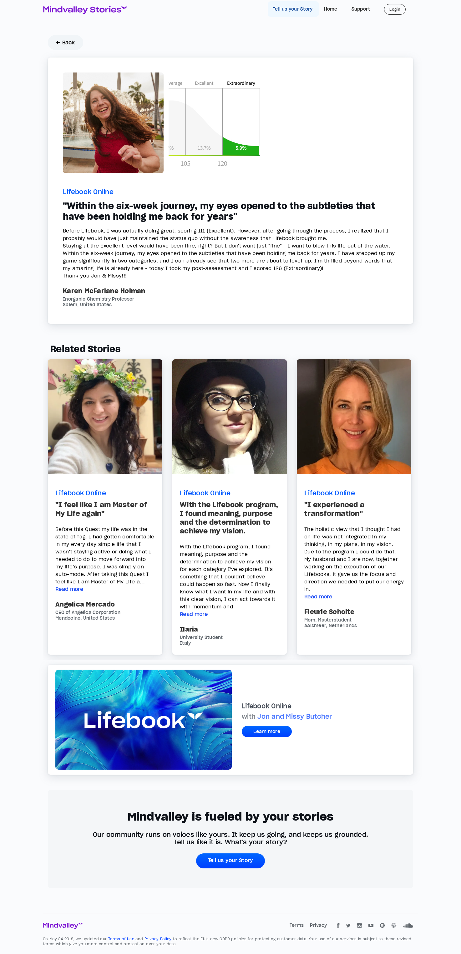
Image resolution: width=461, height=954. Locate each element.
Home (330, 9)
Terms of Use (122, 939)
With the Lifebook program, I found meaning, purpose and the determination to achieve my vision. (229, 517)
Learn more (266, 731)
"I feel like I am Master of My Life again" (101, 509)
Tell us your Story (293, 9)
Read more (69, 589)
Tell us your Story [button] (230, 860)
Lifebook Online (88, 192)
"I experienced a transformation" (334, 509)
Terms (297, 925)
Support (361, 9)
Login (394, 9)
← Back (65, 42)
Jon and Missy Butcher (294, 716)
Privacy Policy (158, 939)
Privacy (318, 925)
